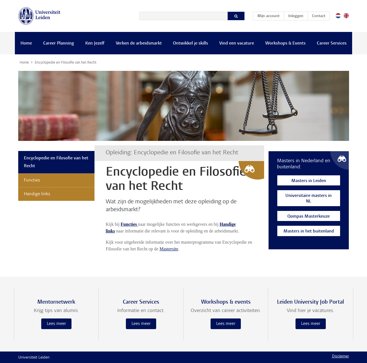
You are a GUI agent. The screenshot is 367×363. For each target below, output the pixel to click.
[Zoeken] (183, 16)
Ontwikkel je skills (190, 43)
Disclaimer (340, 357)
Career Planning (58, 43)
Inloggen (295, 16)
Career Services (332, 43)
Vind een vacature (236, 43)
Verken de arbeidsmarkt (139, 43)
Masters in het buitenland (308, 231)
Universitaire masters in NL (308, 199)
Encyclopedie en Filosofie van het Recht (56, 162)
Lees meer (56, 324)
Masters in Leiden (308, 181)
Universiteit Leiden (34, 358)
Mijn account (270, 15)
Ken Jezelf (95, 43)
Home (26, 43)
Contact (318, 16)
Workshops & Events (285, 43)
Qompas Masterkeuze (308, 217)
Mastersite (169, 248)
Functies (32, 180)
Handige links (37, 194)
